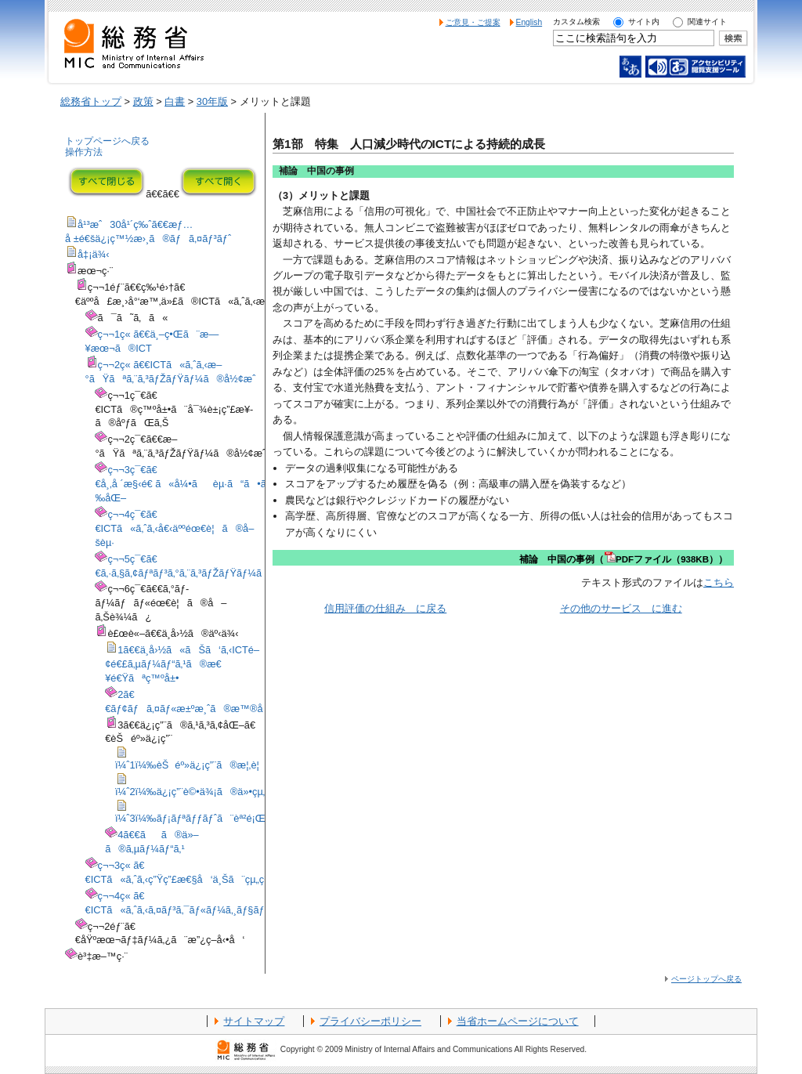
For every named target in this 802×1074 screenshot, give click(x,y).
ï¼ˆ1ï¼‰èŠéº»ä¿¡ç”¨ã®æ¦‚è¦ (191, 765)
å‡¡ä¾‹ (94, 254)
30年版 (212, 101)
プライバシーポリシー (370, 1021)
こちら (718, 582)
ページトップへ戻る (706, 979)
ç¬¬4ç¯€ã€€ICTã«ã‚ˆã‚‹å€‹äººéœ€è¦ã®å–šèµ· (174, 528)
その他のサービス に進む (621, 608)
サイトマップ (253, 1021)
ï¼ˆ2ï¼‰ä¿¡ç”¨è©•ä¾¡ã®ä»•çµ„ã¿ (200, 791)
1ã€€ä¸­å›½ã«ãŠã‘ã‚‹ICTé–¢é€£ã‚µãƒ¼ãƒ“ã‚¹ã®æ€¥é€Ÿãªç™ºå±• (182, 664)
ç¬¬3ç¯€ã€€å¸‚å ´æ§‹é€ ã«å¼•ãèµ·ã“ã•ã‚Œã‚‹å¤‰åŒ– (198, 484)
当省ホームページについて (518, 1021)
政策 (143, 101)
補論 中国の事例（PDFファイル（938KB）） (623, 559)
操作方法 (84, 152)
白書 (174, 101)
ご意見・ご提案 (473, 22)
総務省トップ (90, 101)
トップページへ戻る (107, 141)
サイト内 (643, 21)
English (529, 22)
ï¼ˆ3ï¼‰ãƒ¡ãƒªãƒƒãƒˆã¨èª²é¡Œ (190, 818)
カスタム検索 (576, 21)
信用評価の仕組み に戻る (385, 608)
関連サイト (707, 21)
